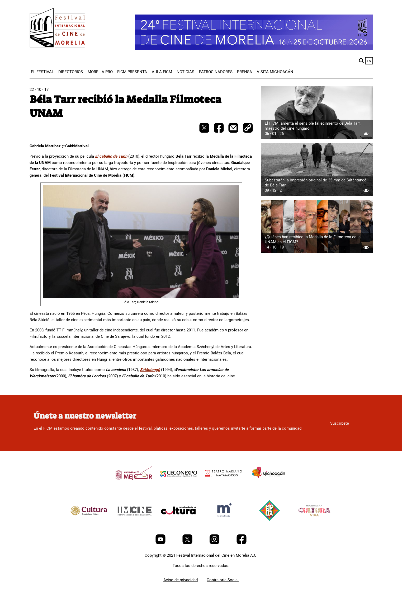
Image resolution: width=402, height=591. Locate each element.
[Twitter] (187, 543)
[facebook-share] (219, 131)
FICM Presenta (132, 71)
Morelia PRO (100, 71)
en (369, 61)
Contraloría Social (223, 580)
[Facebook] (242, 543)
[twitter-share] (204, 131)
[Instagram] (215, 543)
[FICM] (57, 28)
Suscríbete (339, 423)
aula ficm (162, 71)
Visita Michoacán (275, 71)
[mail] (233, 131)
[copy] (248, 128)
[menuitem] (42, 71)
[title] (134, 485)
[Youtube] (161, 543)
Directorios (70, 71)
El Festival (42, 71)
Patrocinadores (216, 71)
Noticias (185, 71)
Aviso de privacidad (180, 580)
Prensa (244, 71)
